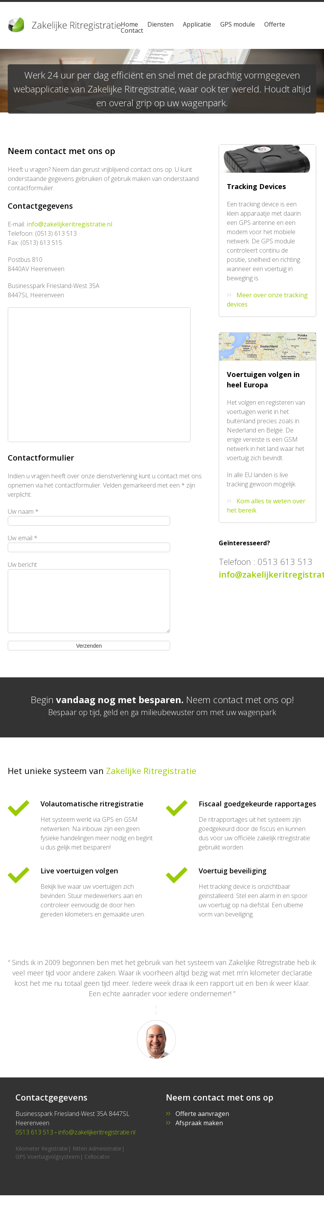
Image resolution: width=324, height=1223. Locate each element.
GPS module (237, 24)
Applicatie (197, 24)
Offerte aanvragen (202, 1125)
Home (129, 24)
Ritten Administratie (97, 1160)
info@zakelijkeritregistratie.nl (69, 224)
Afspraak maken (199, 1134)
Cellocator (97, 1168)
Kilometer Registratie (41, 1160)
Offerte (274, 24)
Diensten (160, 24)
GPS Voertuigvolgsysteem (47, 1168)
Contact (132, 30)
